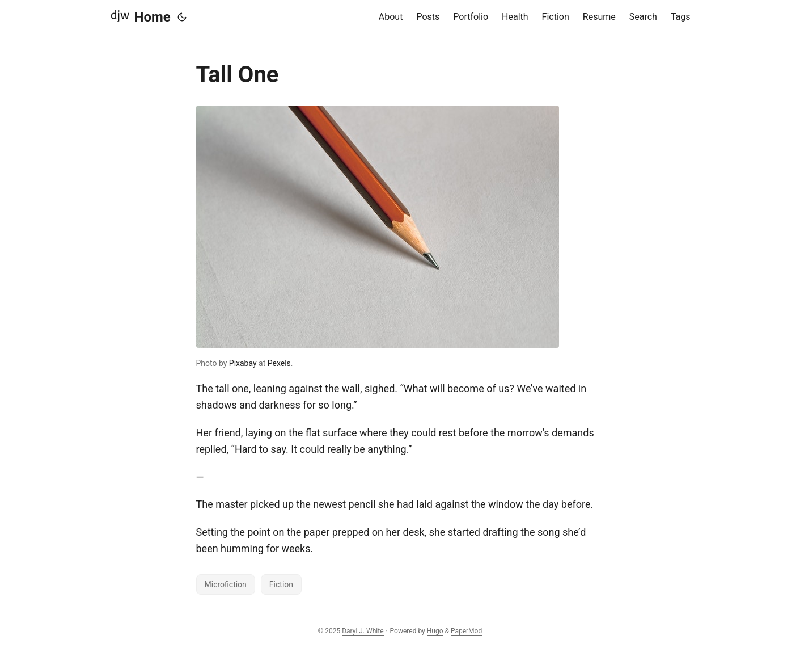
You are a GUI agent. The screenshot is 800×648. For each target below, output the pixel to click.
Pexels (279, 363)
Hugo (435, 631)
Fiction (281, 584)
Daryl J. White (362, 631)
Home (140, 16)
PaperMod (466, 631)
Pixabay (243, 363)
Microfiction (226, 584)
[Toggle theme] (182, 17)
